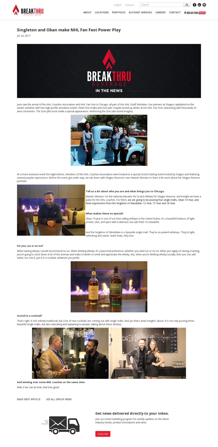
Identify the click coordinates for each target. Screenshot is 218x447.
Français (129, 4)
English (118, 4)
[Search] (161, 5)
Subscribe (103, 433)
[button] (87, 12)
